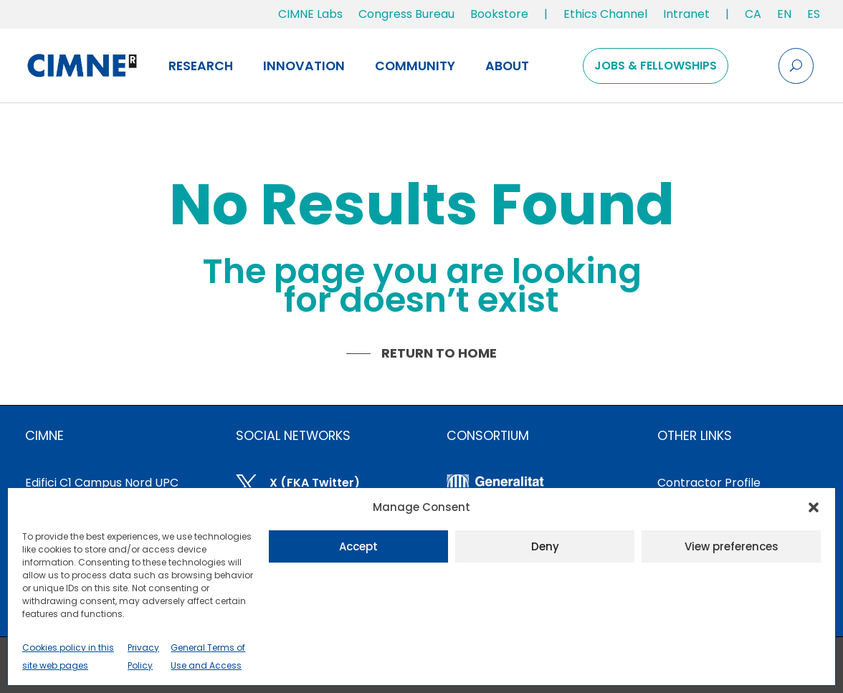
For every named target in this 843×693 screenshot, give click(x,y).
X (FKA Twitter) (315, 482)
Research (200, 66)
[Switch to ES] (813, 17)
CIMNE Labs (310, 14)
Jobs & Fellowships (655, 65)
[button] (813, 507)
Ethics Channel (605, 14)
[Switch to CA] (753, 17)
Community (415, 66)
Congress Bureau (406, 14)
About (507, 66)
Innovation (304, 66)
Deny (545, 546)
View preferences (731, 546)
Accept (358, 546)
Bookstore (499, 14)
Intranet (686, 14)
